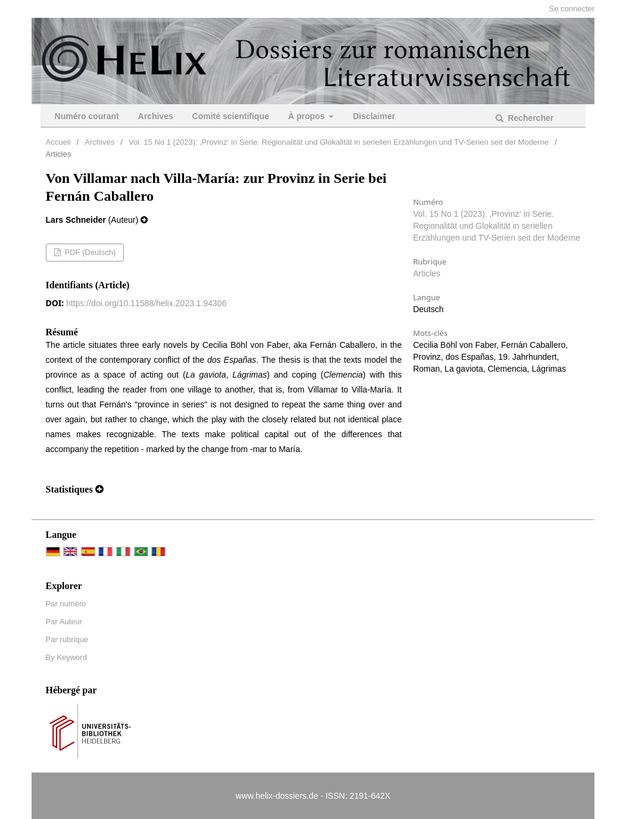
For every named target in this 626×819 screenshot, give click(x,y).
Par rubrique (67, 639)
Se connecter (572, 8)
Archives (155, 116)
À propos (307, 116)
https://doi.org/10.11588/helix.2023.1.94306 (146, 303)
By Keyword (66, 657)
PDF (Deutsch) (89, 252)
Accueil (58, 142)
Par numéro (66, 603)
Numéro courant (87, 116)
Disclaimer (374, 116)
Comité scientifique (230, 116)
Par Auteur (64, 621)
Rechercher (530, 118)
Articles (426, 273)
